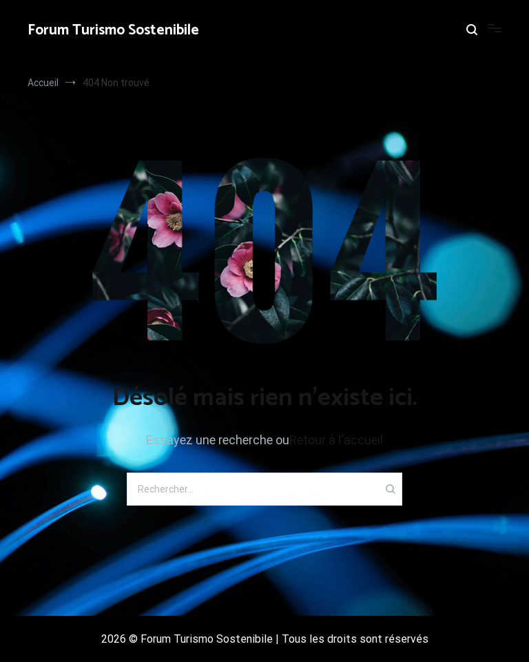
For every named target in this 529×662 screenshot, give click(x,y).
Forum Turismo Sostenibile (113, 30)
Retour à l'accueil (336, 440)
